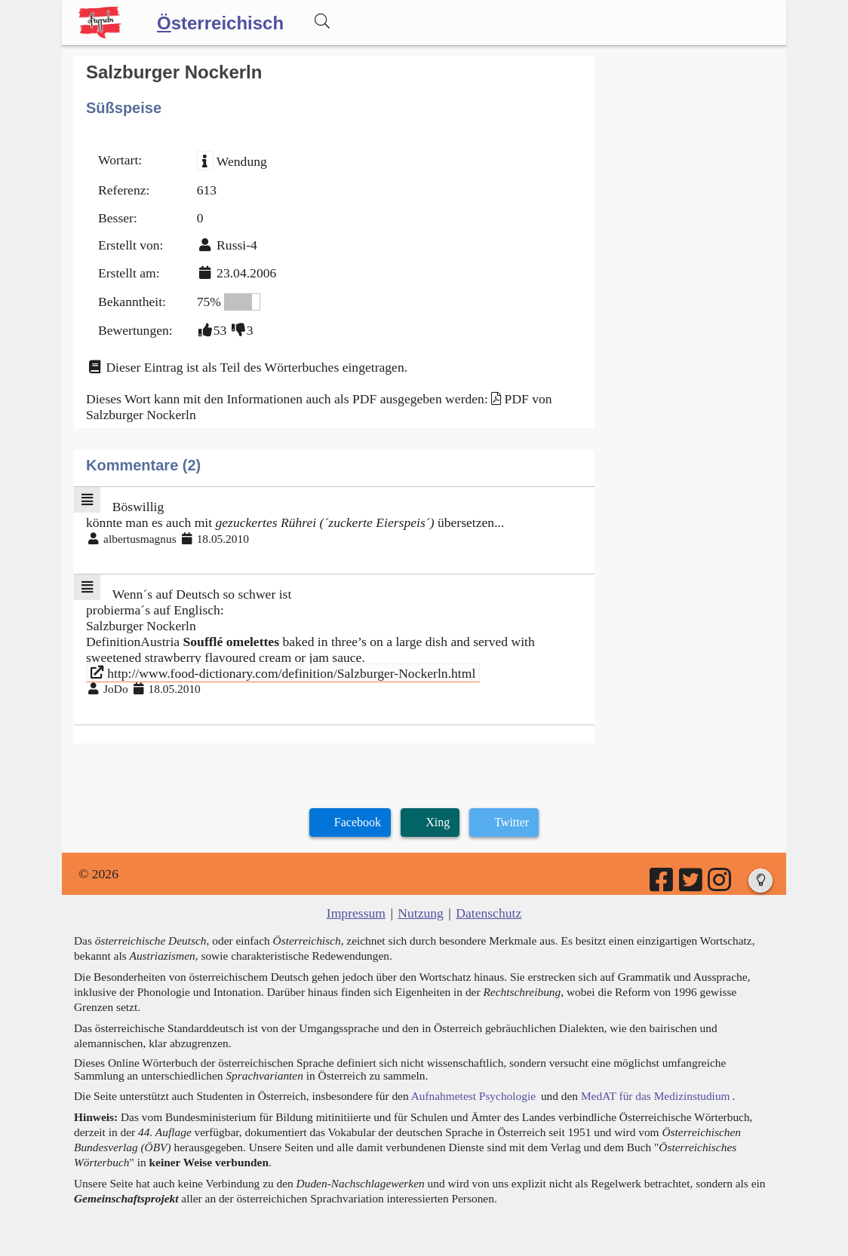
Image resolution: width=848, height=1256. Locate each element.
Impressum (356, 913)
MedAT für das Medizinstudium (655, 1095)
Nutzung (421, 913)
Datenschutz (488, 913)
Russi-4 (237, 245)
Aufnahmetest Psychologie (473, 1095)
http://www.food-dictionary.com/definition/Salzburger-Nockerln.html (283, 672)
